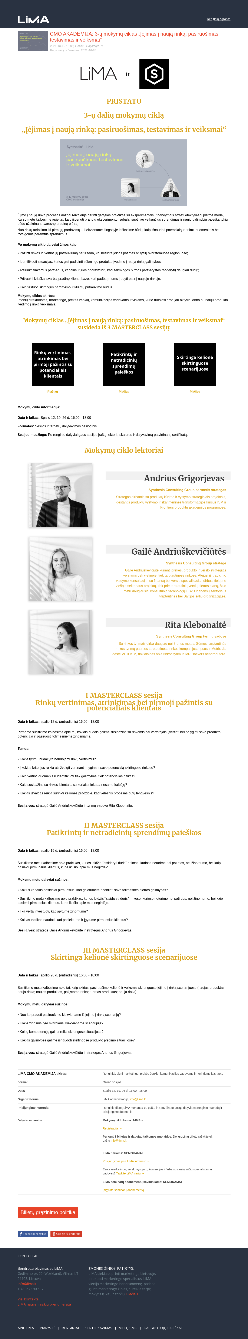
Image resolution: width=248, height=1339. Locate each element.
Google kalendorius (68, 1234)
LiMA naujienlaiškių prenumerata (44, 1304)
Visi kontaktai (28, 1299)
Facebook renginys (34, 1234)
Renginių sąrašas (219, 19)
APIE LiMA (26, 1328)
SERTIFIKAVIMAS (98, 1328)
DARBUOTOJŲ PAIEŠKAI (163, 1328)
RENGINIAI (70, 1328)
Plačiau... (133, 1294)
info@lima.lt (27, 1283)
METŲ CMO (128, 1328)
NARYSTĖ (47, 1328)
